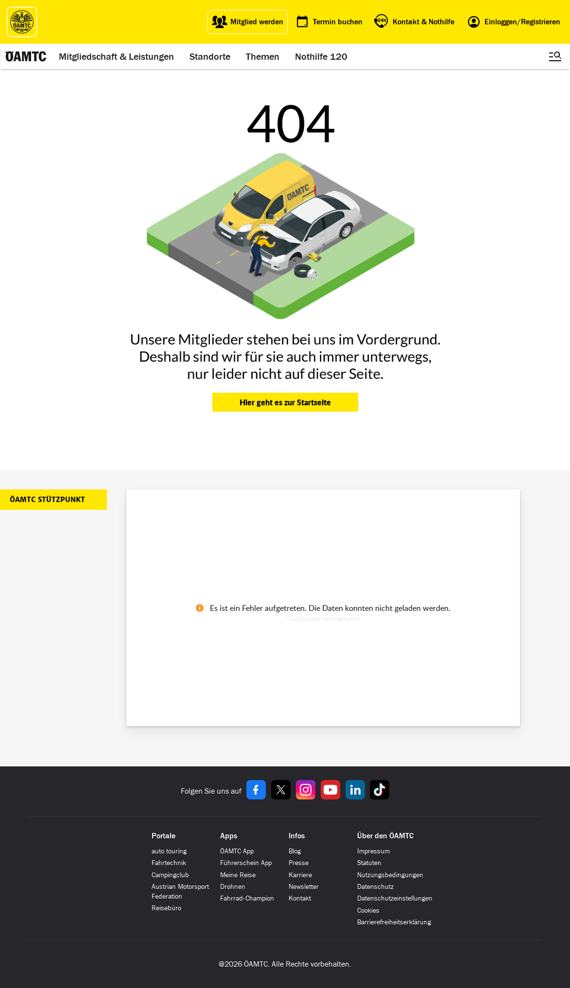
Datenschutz (375, 886)
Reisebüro (166, 908)
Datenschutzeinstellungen (394, 898)
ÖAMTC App (237, 851)
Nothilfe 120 (321, 56)
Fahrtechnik (169, 863)
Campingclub (170, 875)
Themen (262, 56)
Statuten (369, 863)
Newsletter (304, 886)
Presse (299, 863)
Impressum (373, 851)
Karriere (300, 875)
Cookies (368, 910)
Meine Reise (238, 875)
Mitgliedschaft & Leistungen (116, 56)
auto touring (169, 851)
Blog (295, 851)
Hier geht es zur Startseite (285, 402)
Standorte (210, 56)
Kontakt (300, 898)
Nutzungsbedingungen (390, 875)
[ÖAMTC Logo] (22, 22)
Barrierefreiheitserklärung (394, 922)
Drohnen (232, 886)
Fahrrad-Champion (247, 898)
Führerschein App (246, 863)
